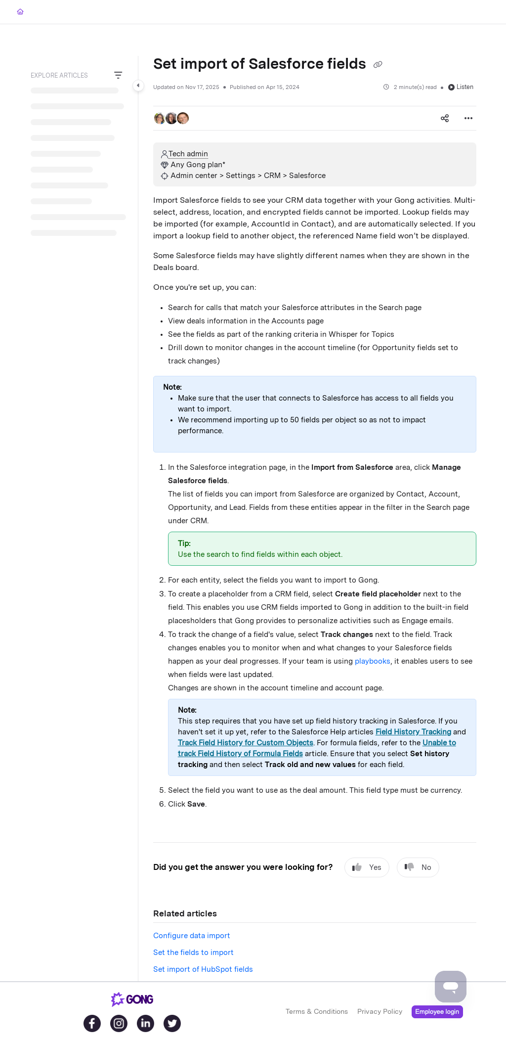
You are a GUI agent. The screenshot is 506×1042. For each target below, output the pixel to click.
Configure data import (191, 935)
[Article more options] (468, 118)
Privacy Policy (379, 1011)
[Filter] (118, 76)
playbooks (372, 661)
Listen (460, 87)
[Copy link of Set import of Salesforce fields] (377, 65)
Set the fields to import (193, 952)
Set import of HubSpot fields (203, 969)
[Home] (20, 12)
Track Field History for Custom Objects (245, 742)
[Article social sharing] (445, 118)
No (418, 867)
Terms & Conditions (317, 1011)
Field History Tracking (413, 731)
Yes (366, 867)
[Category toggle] (138, 85)
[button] (160, 118)
